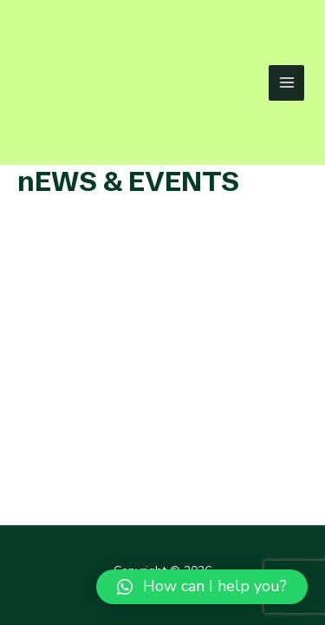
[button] (202, 586)
